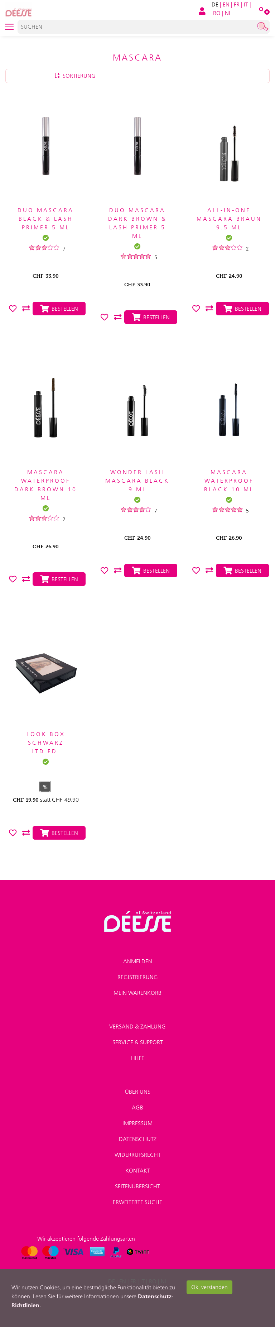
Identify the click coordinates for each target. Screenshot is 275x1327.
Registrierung (137, 977)
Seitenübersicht (137, 1186)
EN (226, 4)
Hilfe (137, 1058)
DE (215, 4)
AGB (137, 1107)
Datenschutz (137, 1139)
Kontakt (137, 1170)
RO (217, 13)
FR (237, 4)
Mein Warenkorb (137, 992)
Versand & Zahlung (137, 1026)
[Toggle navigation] (9, 27)
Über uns (137, 1091)
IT (246, 4)
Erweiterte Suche (137, 1202)
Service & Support (137, 1042)
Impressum (137, 1123)
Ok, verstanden (209, 1287)
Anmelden (137, 961)
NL (228, 13)
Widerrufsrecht (138, 1154)
